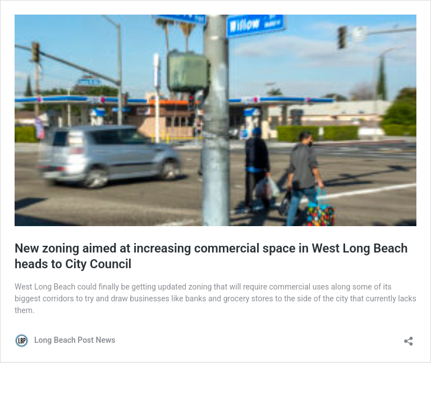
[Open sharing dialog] (408, 337)
